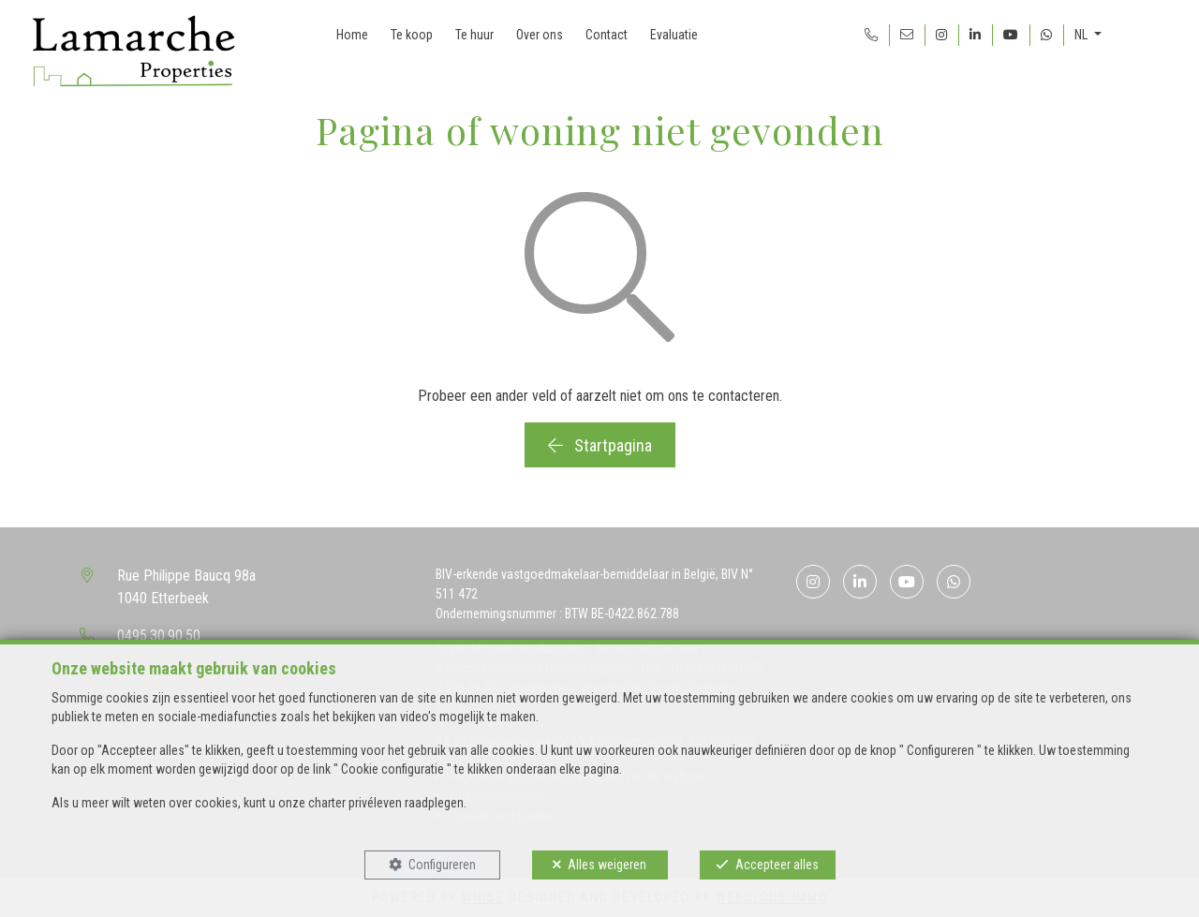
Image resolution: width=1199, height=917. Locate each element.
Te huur (474, 34)
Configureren (442, 864)
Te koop (412, 34)
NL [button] (1082, 34)
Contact (606, 34)
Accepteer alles (777, 864)
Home (352, 34)
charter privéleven (355, 802)
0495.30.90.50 (158, 635)
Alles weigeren (607, 864)
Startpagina (600, 445)
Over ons (539, 34)
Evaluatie (674, 34)
